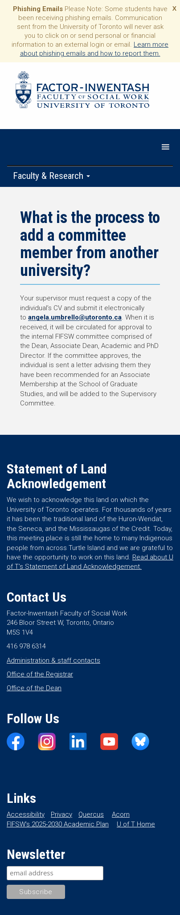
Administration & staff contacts (53, 660)
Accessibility (26, 814)
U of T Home (136, 824)
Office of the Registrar (40, 674)
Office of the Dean (34, 688)
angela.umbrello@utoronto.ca (75, 317)
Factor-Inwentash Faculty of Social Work (82, 91)
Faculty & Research (51, 175)
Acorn (121, 814)
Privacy (61, 814)
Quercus (91, 814)
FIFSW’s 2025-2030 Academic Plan (58, 824)
